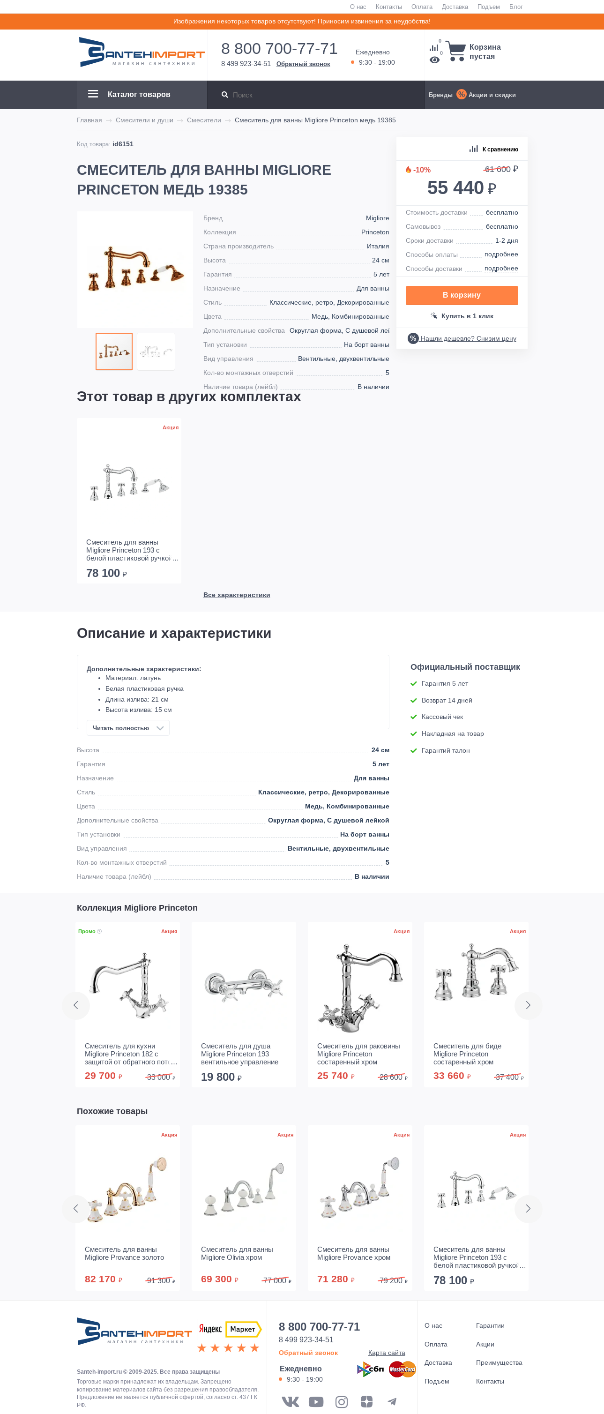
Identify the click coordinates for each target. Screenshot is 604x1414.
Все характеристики (236, 368)
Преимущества (499, 1362)
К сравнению (494, 149)
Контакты (389, 6)
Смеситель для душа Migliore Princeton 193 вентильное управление (239, 1054)
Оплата (421, 6)
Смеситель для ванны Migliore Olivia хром (237, 1253)
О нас (358, 6)
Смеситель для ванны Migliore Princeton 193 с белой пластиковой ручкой (129, 559)
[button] (156, 351)
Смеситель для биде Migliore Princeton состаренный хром (467, 1054)
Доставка (455, 6)
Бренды (441, 94)
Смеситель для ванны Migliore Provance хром (353, 1253)
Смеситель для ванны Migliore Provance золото (124, 1253)
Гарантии (490, 1325)
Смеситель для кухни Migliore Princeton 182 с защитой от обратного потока (132, 1054)
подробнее (501, 254)
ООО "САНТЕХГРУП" (134, 1335)
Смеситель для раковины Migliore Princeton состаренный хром (358, 1054)
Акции (485, 1344)
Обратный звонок (303, 63)
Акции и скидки (492, 94)
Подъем (488, 6)
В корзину (462, 295)
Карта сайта (386, 1352)
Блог (516, 6)
